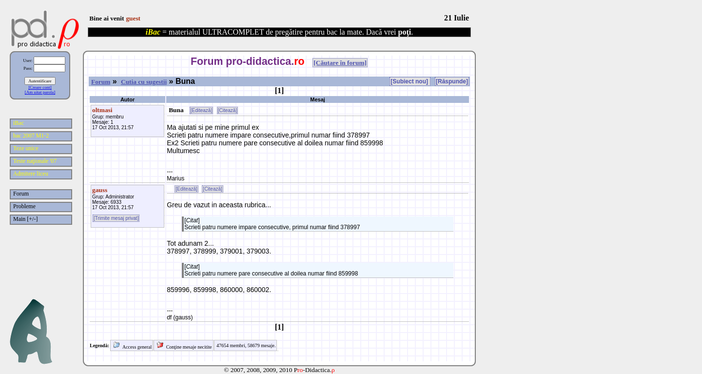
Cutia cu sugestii (144, 81)
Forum (100, 81)
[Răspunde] (452, 81)
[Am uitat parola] (40, 92)
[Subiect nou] (409, 81)
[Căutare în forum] (340, 62)
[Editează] (201, 110)
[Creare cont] (40, 87)
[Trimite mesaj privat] (116, 218)
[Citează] (227, 110)
